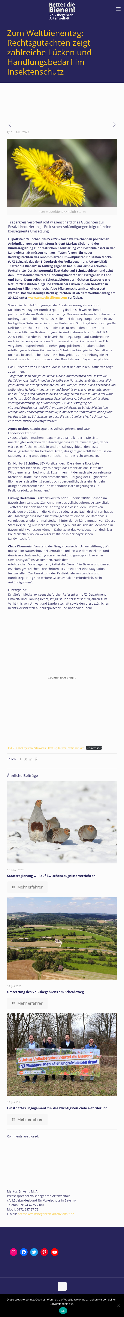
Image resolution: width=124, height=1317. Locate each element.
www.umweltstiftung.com (47, 297)
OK (63, 1310)
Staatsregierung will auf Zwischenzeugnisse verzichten (51, 876)
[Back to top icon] (62, 1286)
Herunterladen (94, 747)
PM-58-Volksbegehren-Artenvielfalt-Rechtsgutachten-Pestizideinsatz (46, 747)
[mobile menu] (118, 8)
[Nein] (119, 1306)
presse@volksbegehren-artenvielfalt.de (46, 1214)
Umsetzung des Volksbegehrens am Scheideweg (45, 992)
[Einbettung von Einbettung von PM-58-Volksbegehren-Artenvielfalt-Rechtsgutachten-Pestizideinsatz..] (62, 677)
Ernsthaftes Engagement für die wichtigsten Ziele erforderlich (57, 1108)
